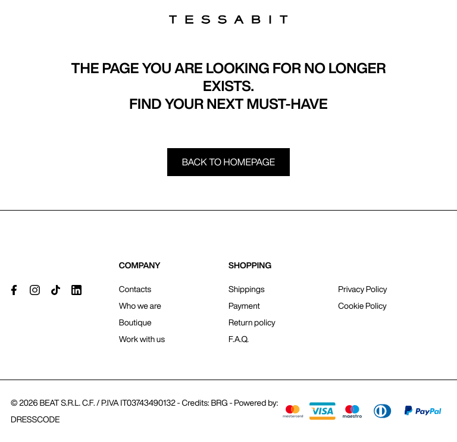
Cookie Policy (362, 306)
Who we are (140, 306)
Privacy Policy (362, 289)
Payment (244, 306)
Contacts (135, 289)
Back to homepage (229, 162)
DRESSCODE (35, 419)
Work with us (142, 339)
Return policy (252, 322)
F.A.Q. (238, 339)
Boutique (135, 322)
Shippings (246, 289)
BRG (219, 403)
